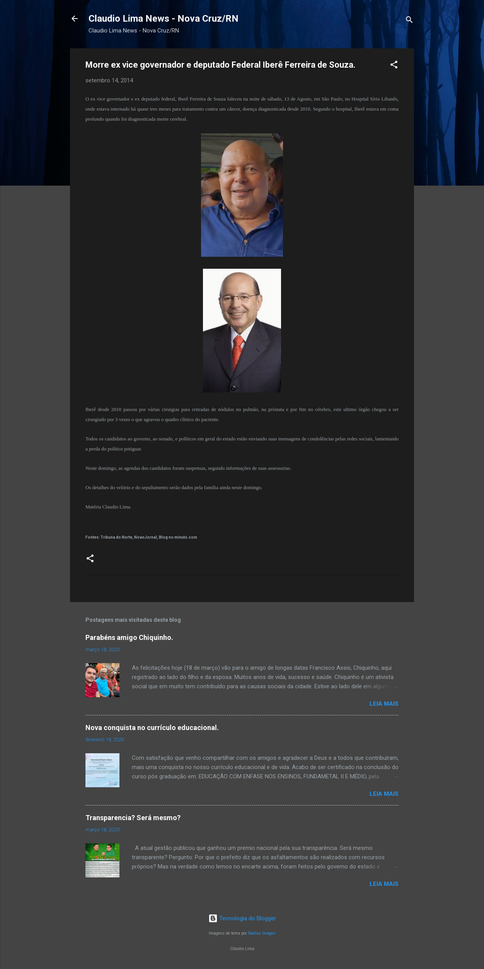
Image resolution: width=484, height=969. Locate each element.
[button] (394, 66)
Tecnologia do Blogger (242, 918)
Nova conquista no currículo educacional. (152, 727)
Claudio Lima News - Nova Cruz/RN (164, 18)
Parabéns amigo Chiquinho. (129, 637)
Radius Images (262, 933)
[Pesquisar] (409, 21)
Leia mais (384, 703)
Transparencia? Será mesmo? (133, 818)
